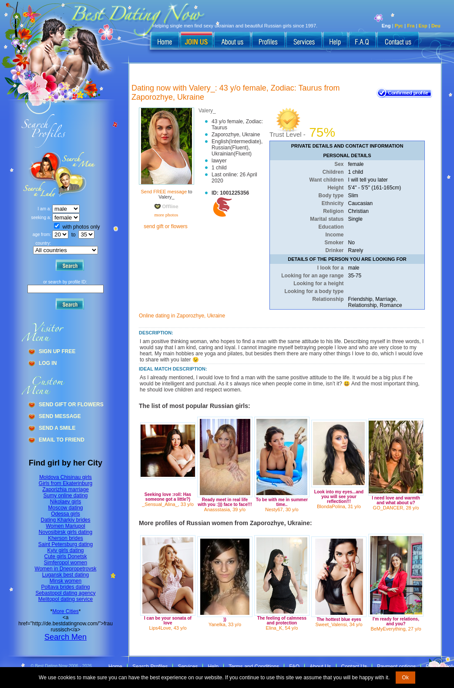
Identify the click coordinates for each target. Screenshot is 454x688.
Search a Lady (76, 174)
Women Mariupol (65, 526)
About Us (320, 667)
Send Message (60, 416)
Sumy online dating (65, 495)
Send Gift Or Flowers (71, 404)
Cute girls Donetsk (65, 556)
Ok (405, 678)
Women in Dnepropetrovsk (66, 569)
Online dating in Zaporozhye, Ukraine (182, 316)
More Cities (65, 611)
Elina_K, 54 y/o (282, 628)
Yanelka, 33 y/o (225, 624)
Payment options (396, 667)
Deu (436, 25)
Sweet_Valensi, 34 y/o (338, 624)
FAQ (294, 667)
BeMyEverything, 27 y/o (395, 628)
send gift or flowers (166, 226)
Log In (48, 363)
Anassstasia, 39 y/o (224, 509)
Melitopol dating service (65, 599)
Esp (423, 25)
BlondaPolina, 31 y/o (339, 506)
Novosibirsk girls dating (65, 532)
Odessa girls (65, 514)
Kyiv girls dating (65, 550)
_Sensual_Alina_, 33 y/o (168, 504)
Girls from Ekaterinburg (65, 483)
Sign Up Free (57, 351)
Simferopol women (65, 563)
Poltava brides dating (65, 587)
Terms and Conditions (254, 667)
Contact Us (354, 667)
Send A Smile (57, 428)
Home (115, 667)
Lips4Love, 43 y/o (167, 628)
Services (188, 667)
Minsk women (65, 581)
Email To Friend (61, 440)
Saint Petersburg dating (65, 544)
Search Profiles (150, 667)
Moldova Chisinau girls (65, 477)
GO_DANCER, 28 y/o (396, 507)
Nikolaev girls (65, 502)
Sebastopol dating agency (65, 593)
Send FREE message (164, 191)
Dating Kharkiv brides (65, 520)
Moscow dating (65, 508)
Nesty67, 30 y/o (281, 509)
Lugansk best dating (65, 575)
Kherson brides (65, 538)
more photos (165, 214)
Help (213, 667)
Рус (399, 25)
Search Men (65, 637)
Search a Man (40, 174)
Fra (410, 25)
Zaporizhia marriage (65, 489)
